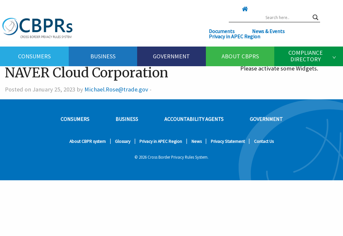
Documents (222, 31)
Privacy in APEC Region (234, 36)
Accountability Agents (194, 119)
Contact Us (264, 141)
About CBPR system (87, 141)
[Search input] (287, 17)
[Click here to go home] (232, 9)
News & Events (268, 31)
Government (171, 56)
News (196, 141)
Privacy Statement (228, 141)
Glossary (122, 141)
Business (103, 56)
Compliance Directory (305, 56)
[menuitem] (34, 56)
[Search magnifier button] (315, 17)
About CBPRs (240, 56)
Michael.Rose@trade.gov (116, 89)
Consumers (34, 56)
